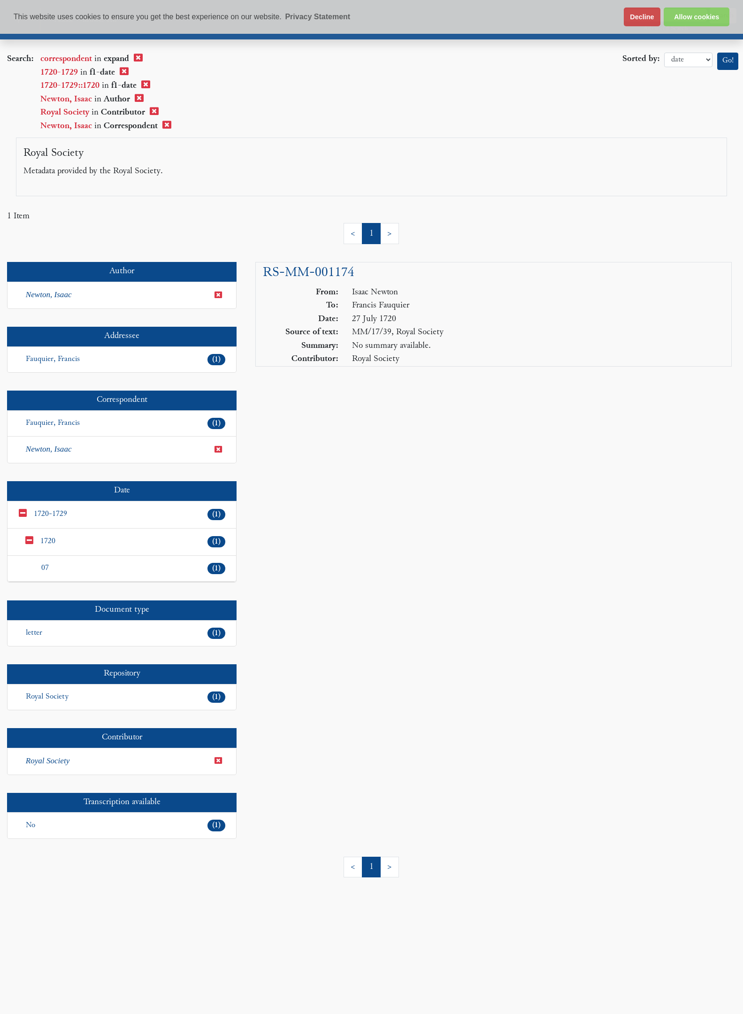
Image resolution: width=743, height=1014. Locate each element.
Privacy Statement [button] (317, 17)
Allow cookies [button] (696, 17)
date (688, 60)
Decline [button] (642, 17)
